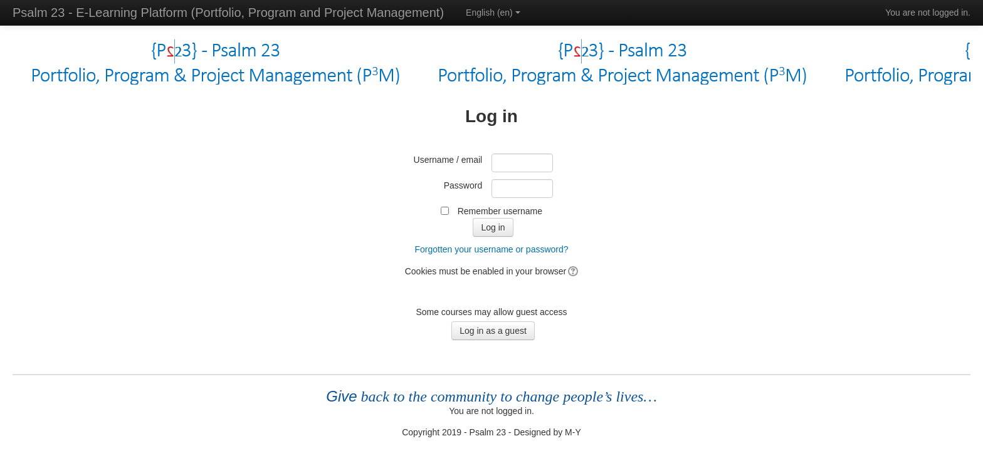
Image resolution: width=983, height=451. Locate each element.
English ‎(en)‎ (493, 13)
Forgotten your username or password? (491, 249)
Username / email (448, 160)
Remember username (500, 211)
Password (463, 185)
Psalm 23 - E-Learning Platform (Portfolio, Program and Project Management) (228, 12)
